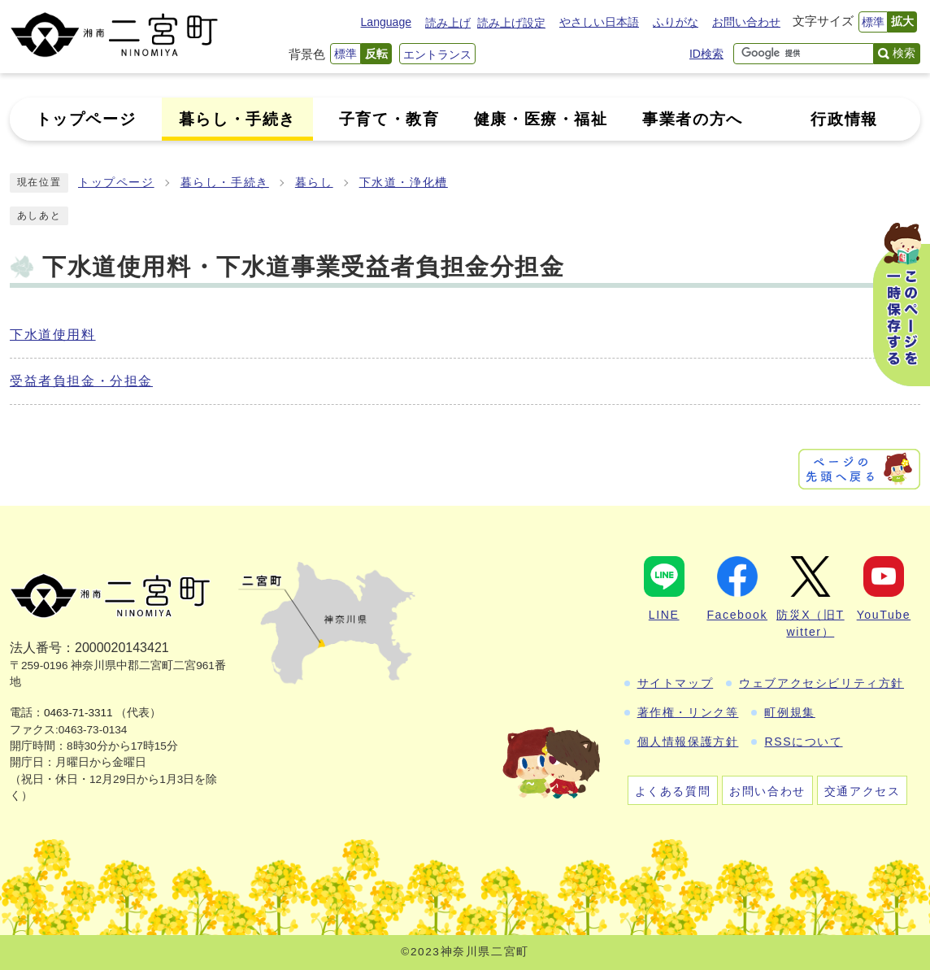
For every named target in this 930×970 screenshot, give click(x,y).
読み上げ (448, 22)
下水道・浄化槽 (403, 182)
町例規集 (789, 712)
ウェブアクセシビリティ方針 (821, 682)
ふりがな (675, 21)
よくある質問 (673, 791)
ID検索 (706, 53)
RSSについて (803, 741)
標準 (873, 21)
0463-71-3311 (78, 713)
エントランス (437, 54)
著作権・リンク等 (688, 712)
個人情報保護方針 (688, 741)
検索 (904, 52)
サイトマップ (675, 682)
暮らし (314, 182)
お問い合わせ (746, 21)
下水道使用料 (53, 334)
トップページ (116, 182)
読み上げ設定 (511, 22)
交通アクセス (862, 791)
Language (386, 21)
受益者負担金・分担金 (81, 381)
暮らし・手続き (224, 182)
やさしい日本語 (599, 21)
